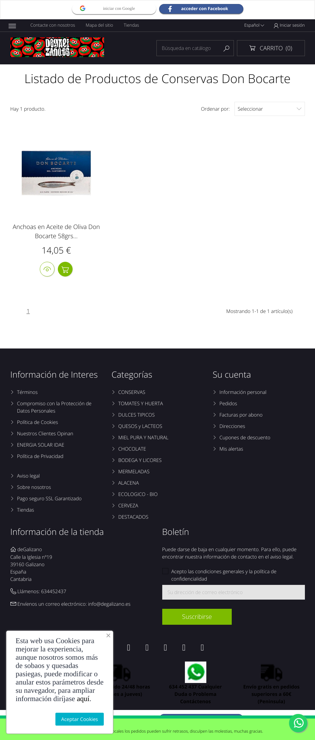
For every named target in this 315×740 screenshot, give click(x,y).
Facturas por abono (241, 415)
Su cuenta (232, 375)
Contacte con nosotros (53, 25)
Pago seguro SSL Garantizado (49, 499)
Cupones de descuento (244, 438)
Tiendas (132, 25)
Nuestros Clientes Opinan (45, 434)
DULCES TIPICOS (136, 415)
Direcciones (232, 426)
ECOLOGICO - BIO (138, 494)
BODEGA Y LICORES (140, 460)
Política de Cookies (37, 422)
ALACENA (128, 483)
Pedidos (228, 404)
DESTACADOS (133, 517)
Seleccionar (270, 108)
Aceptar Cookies (79, 719)
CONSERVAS (131, 392)
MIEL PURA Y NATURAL (143, 438)
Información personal (243, 392)
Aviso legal (28, 476)
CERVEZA (128, 506)
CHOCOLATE (132, 449)
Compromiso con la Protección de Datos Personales (54, 408)
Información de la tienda (57, 532)
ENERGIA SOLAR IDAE (40, 445)
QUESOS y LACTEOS (140, 426)
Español (254, 25)
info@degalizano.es (109, 604)
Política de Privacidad (40, 456)
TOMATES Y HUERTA (140, 404)
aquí (83, 699)
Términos (27, 392)
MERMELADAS (133, 472)
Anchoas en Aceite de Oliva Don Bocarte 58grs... (56, 231)
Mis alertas (231, 449)
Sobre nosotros (34, 487)
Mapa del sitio (100, 25)
